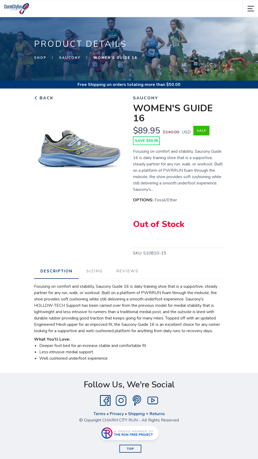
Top (130, 449)
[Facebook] (105, 401)
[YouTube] (153, 401)
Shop (40, 57)
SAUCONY (70, 57)
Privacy (117, 414)
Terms (99, 414)
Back (44, 98)
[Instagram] (121, 401)
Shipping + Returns (146, 414)
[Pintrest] (137, 401)
